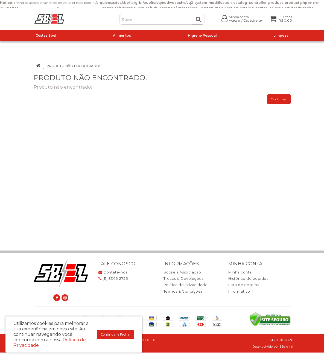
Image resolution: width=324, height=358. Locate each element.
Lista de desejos (243, 285)
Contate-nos (112, 272)
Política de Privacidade (186, 285)
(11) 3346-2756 (113, 278)
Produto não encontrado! (73, 66)
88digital (286, 346)
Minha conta (240, 272)
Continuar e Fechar (115, 334)
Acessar (235, 20)
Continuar (279, 99)
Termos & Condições (183, 291)
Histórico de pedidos (248, 278)
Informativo (239, 291)
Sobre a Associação (182, 272)
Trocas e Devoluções (184, 278)
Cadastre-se (252, 20)
